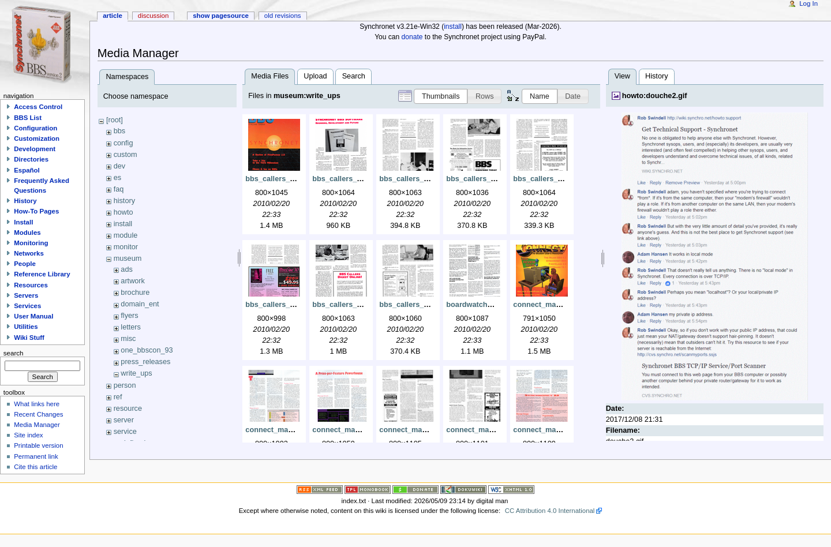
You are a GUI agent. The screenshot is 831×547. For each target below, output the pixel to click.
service (125, 432)
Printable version (38, 445)
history (124, 201)
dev (119, 166)
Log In (808, 3)
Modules (27, 232)
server (124, 420)
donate (412, 37)
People (25, 263)
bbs (119, 131)
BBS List (28, 117)
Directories (31, 159)
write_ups (136, 373)
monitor (126, 247)
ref (118, 397)
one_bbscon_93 (147, 350)
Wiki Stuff (29, 337)
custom (125, 155)
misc (128, 339)
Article (112, 15)
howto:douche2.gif (654, 96)
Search (353, 76)
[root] (114, 120)
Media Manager (37, 424)
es (117, 178)
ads (126, 269)
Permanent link (36, 456)
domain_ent (140, 304)
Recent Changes (38, 414)
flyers (129, 316)
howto (123, 212)
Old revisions (282, 15)
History (656, 76)
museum (128, 258)
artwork (133, 281)
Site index (28, 435)
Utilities (26, 326)
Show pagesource (221, 15)
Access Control (38, 106)
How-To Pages (36, 211)
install (453, 27)
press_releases (145, 362)
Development (34, 148)
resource (128, 408)
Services (27, 305)
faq (119, 189)
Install (23, 222)
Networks (29, 253)
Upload (315, 76)
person (125, 385)
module (126, 235)
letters (131, 327)
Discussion (153, 15)
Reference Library (42, 274)
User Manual (33, 316)
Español (27, 170)
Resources (31, 285)
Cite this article (35, 466)
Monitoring (31, 242)
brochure (135, 293)
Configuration (35, 128)
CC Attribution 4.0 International (550, 510)
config (123, 143)
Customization (36, 138)
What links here (36, 403)
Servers (26, 295)
